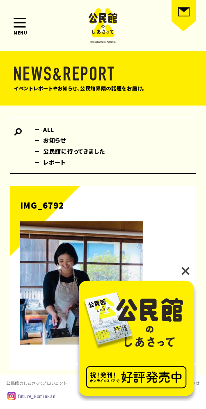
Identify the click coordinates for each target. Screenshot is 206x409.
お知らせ (54, 140)
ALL (48, 129)
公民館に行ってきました (74, 151)
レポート (54, 162)
